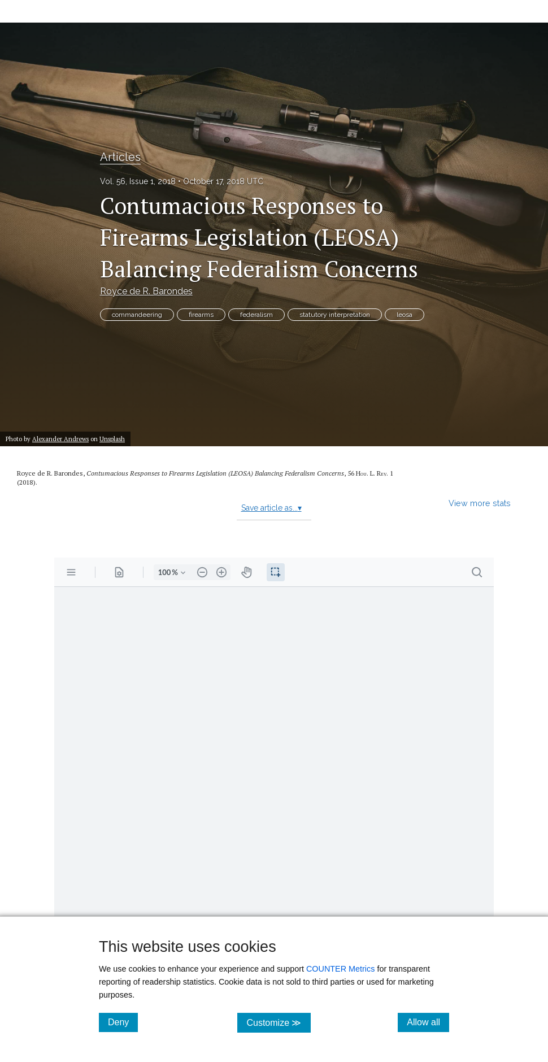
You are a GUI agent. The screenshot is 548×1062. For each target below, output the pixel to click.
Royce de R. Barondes (146, 291)
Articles (120, 157)
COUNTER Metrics (340, 968)
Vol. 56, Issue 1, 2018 (138, 181)
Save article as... (271, 507)
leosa (404, 315)
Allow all (428, 1022)
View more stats (480, 503)
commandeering (137, 315)
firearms (201, 315)
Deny (123, 1022)
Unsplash (112, 438)
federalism (256, 315)
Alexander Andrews (60, 438)
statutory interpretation (334, 315)
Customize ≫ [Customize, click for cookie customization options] (278, 1022)
